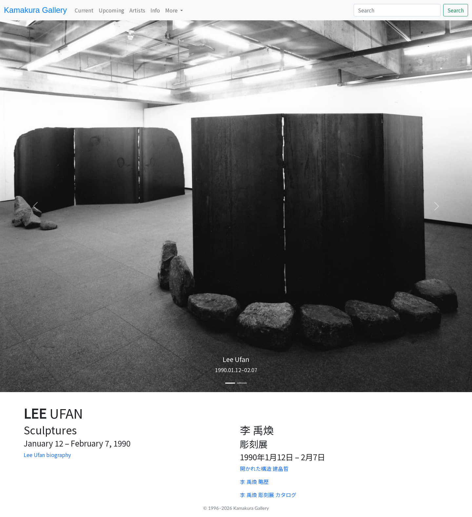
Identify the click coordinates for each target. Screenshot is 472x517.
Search (455, 10)
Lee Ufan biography (47, 455)
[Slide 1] (230, 383)
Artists (137, 10)
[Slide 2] (242, 383)
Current (84, 10)
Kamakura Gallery (35, 10)
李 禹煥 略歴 (254, 482)
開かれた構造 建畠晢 (264, 468)
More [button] (172, 10)
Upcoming (111, 10)
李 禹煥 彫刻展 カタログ (268, 495)
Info (155, 10)
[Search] (397, 10)
